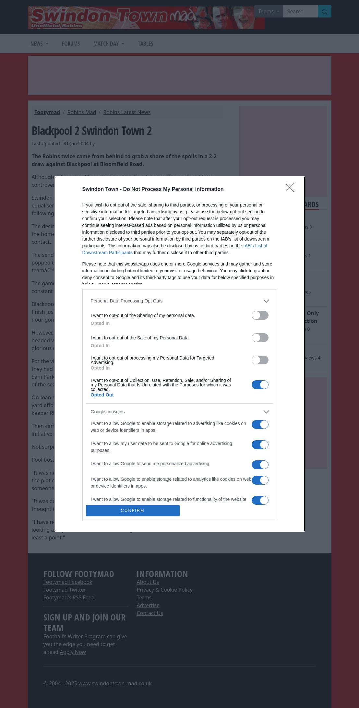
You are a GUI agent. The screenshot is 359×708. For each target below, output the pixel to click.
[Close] (292, 189)
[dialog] (180, 354)
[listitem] (180, 301)
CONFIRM (133, 510)
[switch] (260, 315)
